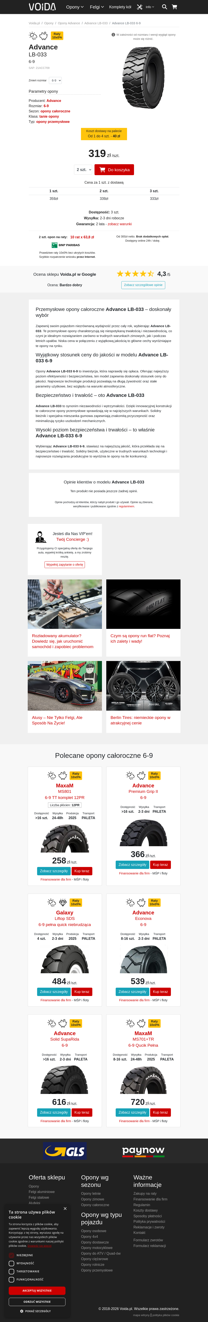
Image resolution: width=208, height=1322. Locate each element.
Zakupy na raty (145, 1193)
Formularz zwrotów (148, 1240)
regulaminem (126, 506)
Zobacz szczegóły (54, 871)
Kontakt (139, 1233)
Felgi (97, 7)
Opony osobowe (94, 1231)
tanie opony (49, 116)
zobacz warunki (120, 224)
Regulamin (142, 1205)
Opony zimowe (92, 1199)
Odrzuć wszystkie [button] (37, 1302)
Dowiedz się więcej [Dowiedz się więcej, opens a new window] (40, 1246)
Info (150, 7)
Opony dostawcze (95, 1242)
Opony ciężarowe (94, 1259)
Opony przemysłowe (97, 1270)
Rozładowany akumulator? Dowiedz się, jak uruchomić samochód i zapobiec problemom (63, 641)
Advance (53, 101)
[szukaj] (165, 7)
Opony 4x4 (89, 1236)
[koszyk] (174, 7)
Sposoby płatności (148, 1216)
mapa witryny (141, 1315)
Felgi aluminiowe (42, 1192)
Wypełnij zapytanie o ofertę (64, 564)
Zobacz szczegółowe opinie (143, 285)
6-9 (46, 106)
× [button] (65, 1208)
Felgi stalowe (39, 1197)
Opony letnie (91, 1193)
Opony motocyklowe (97, 1248)
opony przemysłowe (53, 122)
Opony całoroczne (95, 1205)
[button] (37, 1311)
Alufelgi (34, 1203)
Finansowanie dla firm (56, 879)
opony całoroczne (55, 111)
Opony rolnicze (93, 1264)
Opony (75, 7)
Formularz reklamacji (150, 1246)
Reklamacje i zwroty (149, 1227)
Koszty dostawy (146, 1210)
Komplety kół (120, 7)
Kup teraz (81, 871)
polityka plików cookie (165, 1315)
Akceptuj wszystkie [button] (37, 1290)
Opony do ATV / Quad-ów (101, 1253)
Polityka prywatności (149, 1221)
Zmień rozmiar (38, 80)
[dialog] (37, 1261)
